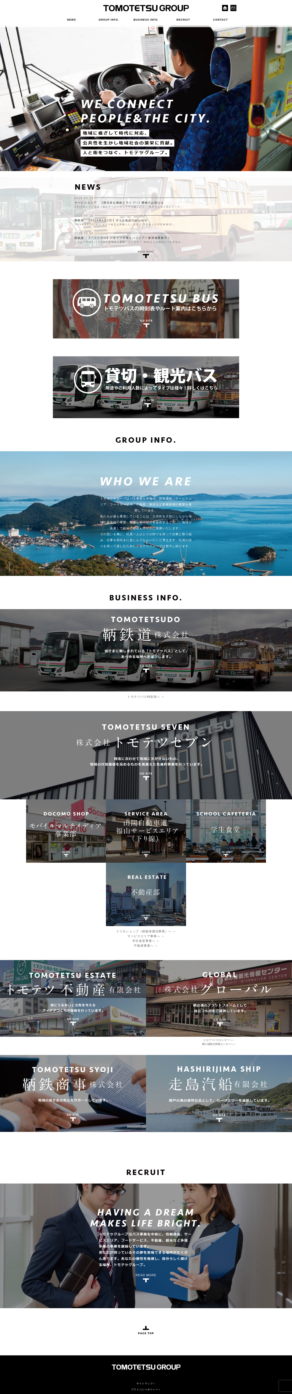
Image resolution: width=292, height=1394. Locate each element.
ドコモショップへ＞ (136, 1350)
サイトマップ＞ (146, 1316)
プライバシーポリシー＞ (146, 1322)
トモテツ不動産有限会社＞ (83, 1350)
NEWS (71, 19)
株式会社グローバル (193, 1345)
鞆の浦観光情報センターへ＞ (219, 976)
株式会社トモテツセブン (139, 1345)
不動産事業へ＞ (133, 1363)
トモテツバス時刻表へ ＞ (146, 698)
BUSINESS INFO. (145, 19)
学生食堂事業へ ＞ (146, 873)
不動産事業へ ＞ (146, 878)
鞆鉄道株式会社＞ (77, 1345)
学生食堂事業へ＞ (134, 1358)
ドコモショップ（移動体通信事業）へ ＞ (146, 864)
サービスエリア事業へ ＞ (146, 869)
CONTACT (220, 19)
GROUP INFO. (109, 19)
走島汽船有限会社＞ (79, 1358)
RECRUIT (183, 19)
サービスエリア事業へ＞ (139, 1354)
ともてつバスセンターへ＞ (219, 972)
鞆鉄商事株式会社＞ (79, 1354)
